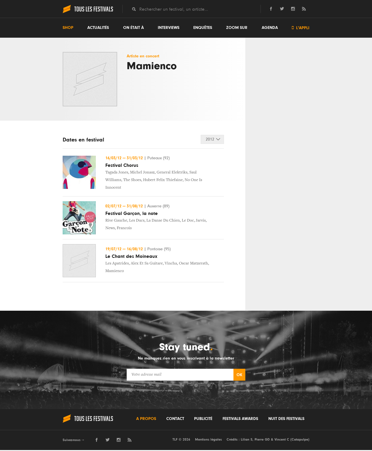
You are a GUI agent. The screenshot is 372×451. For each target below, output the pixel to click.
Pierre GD (262, 440)
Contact (175, 419)
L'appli (300, 28)
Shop (68, 28)
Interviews (168, 28)
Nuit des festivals (286, 419)
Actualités (98, 28)
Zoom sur (236, 28)
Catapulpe (300, 440)
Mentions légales (208, 440)
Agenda (270, 28)
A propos (146, 419)
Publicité (203, 419)
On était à (133, 28)
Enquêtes (202, 28)
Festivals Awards (240, 419)
